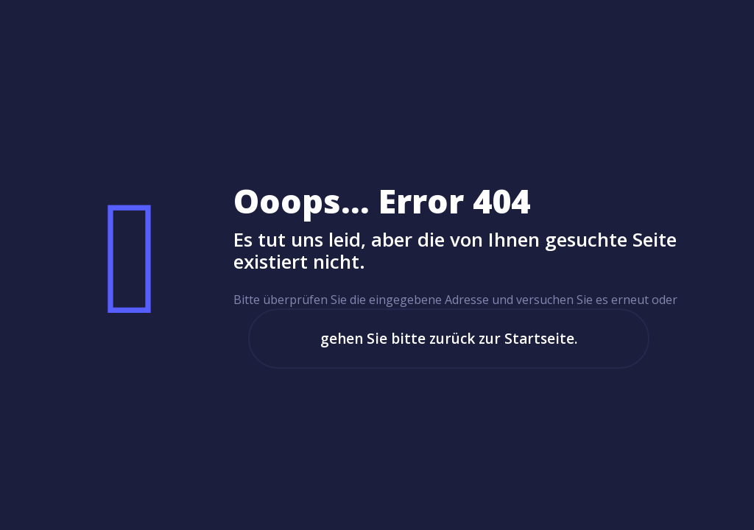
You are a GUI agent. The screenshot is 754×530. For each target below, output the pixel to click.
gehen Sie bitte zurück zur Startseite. (448, 338)
